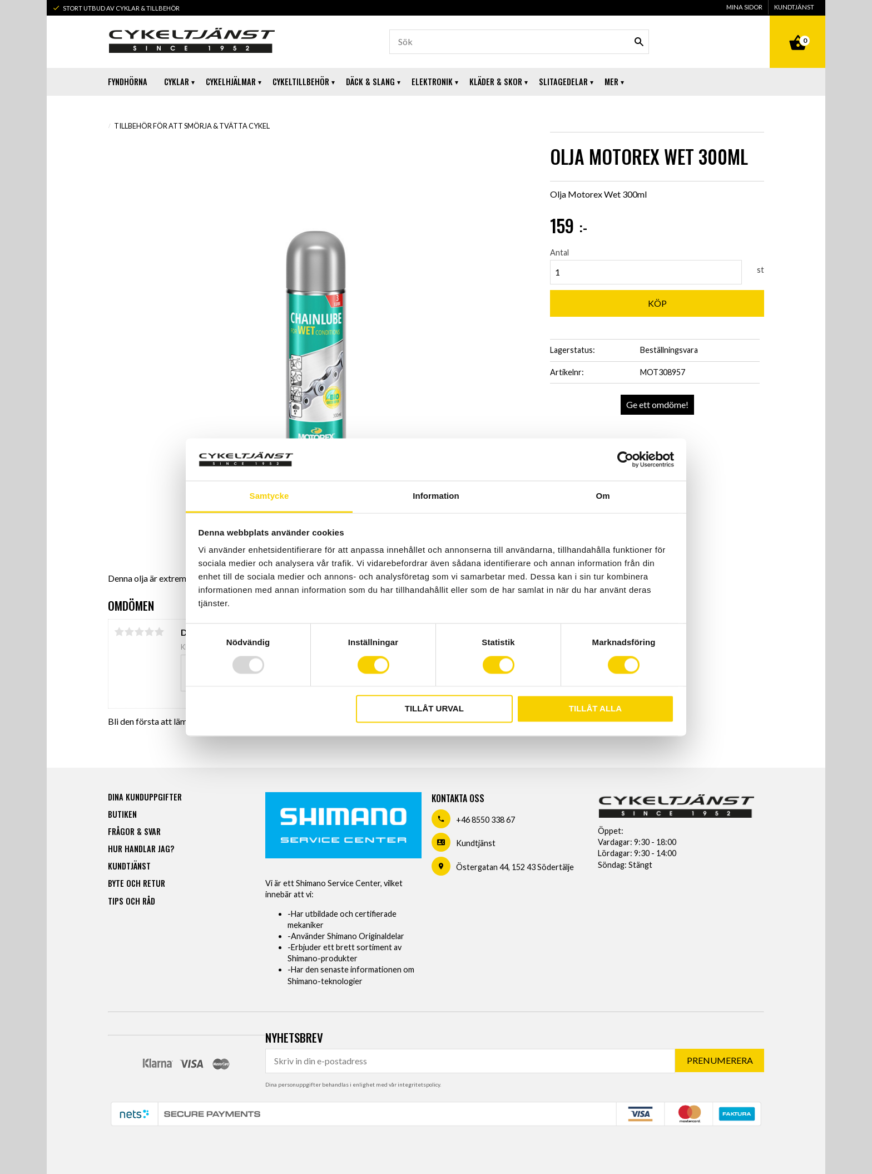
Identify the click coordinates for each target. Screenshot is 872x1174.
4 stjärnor (149, 632)
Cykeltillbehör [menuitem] (300, 81)
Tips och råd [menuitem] (131, 901)
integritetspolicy (419, 1084)
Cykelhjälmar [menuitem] (231, 81)
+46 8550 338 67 (485, 819)
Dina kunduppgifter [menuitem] (145, 797)
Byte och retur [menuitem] (136, 883)
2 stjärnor (129, 632)
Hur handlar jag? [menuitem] (141, 848)
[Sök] (639, 41)
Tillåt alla (595, 709)
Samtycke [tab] (269, 496)
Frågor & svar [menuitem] (134, 831)
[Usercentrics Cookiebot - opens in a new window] (625, 459)
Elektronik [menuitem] (432, 81)
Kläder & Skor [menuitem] (495, 81)
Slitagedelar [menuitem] (563, 81)
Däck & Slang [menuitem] (370, 81)
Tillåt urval (434, 709)
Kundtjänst (476, 843)
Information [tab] (436, 496)
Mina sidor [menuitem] (744, 7)
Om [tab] (603, 496)
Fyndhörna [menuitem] (127, 81)
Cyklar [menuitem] (176, 81)
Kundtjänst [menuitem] (794, 7)
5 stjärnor (159, 632)
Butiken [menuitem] (122, 814)
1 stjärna (119, 632)
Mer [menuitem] (611, 81)
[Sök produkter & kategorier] (519, 42)
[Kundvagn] (797, 30)
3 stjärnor (139, 632)
